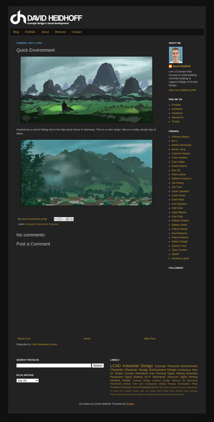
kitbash (120, 394)
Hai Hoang (178, 182)
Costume (173, 387)
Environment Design (163, 369)
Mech (159, 391)
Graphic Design (132, 391)
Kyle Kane (177, 208)
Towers (113, 394)
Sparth (175, 254)
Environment (41, 224)
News (172, 391)
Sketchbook (158, 376)
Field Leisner (179, 174)
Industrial (115, 380)
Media (166, 391)
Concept (30, 224)
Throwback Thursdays (121, 387)
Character (116, 369)
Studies (119, 373)
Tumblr (175, 121)
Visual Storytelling (141, 387)
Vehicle (126, 380)
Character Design (136, 369)
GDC (121, 391)
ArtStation (177, 109)
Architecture (184, 370)
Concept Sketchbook (136, 373)
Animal (126, 383)
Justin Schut (178, 195)
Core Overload (157, 373)
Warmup (176, 380)
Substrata (193, 391)
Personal (53, 224)
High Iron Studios (148, 391)
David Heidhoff (29, 219)
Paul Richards (179, 233)
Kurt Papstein (179, 203)
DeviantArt (177, 117)
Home (87, 338)
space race (159, 394)
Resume (60, 32)
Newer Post (23, 338)
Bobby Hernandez (182, 145)
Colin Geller (178, 161)
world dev (180, 394)
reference (141, 394)
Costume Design (141, 380)
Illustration (192, 373)
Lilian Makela (179, 212)
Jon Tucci (177, 187)
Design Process (167, 383)
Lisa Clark (177, 216)
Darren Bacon (179, 166)
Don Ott (176, 170)
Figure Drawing (134, 376)
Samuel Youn (179, 245)
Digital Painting (176, 373)
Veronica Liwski (180, 258)
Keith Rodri (178, 199)
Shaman (179, 391)
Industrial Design (138, 366)
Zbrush (154, 387)
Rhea (195, 383)
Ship (186, 391)
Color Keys (163, 387)
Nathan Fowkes (180, 220)
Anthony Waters (180, 136)
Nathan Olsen (179, 224)
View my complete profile (182, 90)
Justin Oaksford (180, 191)
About (45, 32)
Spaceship (192, 380)
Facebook (177, 113)
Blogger (130, 403)
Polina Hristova (180, 237)
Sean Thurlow (179, 250)
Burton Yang (178, 149)
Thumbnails (116, 383)
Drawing (180, 387)
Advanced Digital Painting (182, 376)
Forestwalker (184, 383)
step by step (170, 394)
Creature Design (161, 380)
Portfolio (30, 32)
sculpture (150, 394)
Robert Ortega (179, 241)
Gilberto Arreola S (181, 178)
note (126, 394)
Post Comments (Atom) (44, 344)
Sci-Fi (147, 376)
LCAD (115, 366)
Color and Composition (144, 383)
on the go (132, 394)
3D (183, 380)
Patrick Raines (180, 229)
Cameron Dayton (181, 153)
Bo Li (174, 141)
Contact (76, 32)
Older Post (149, 338)
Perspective (116, 376)
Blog (16, 32)
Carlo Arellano (179, 157)
